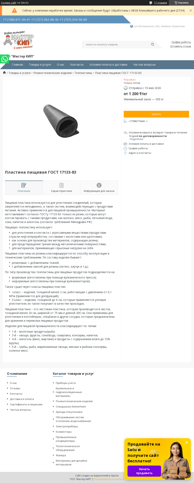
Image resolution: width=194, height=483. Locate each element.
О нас (60, 64)
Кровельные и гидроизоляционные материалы (69, 392)
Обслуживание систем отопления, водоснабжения (73, 419)
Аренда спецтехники (69, 412)
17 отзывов (160, 2)
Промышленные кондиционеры (66, 439)
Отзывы (15, 388)
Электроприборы (67, 426)
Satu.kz (115, 475)
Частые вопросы (144, 64)
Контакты (77, 64)
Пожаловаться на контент (109, 479)
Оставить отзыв (180, 46)
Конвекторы (64, 431)
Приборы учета (66, 383)
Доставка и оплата (22, 399)
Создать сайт (8, 2)
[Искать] (152, 44)
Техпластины (83, 73)
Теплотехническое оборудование (68, 448)
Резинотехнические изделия (52, 73)
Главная (17, 64)
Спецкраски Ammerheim (71, 406)
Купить (156, 114)
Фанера (61, 455)
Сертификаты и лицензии (26, 404)
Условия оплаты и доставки (108, 64)
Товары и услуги (40, 64)
